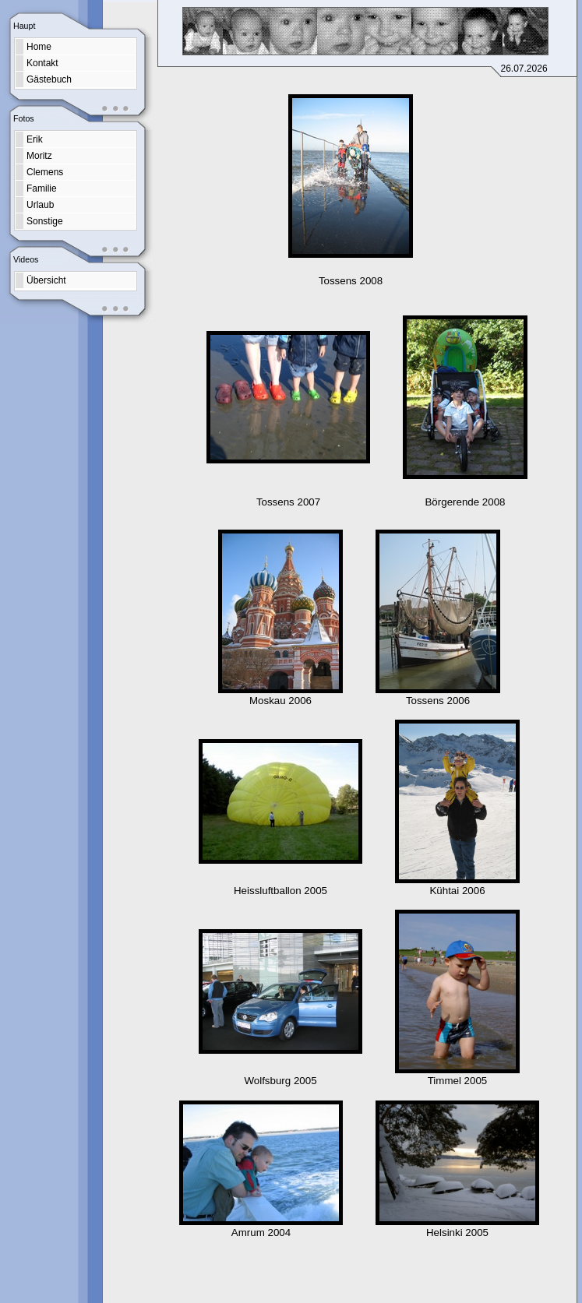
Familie (41, 188)
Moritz (39, 155)
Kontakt (42, 63)
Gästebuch (49, 79)
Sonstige (44, 221)
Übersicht (46, 280)
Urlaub (40, 204)
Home (38, 46)
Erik (34, 139)
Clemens (44, 172)
